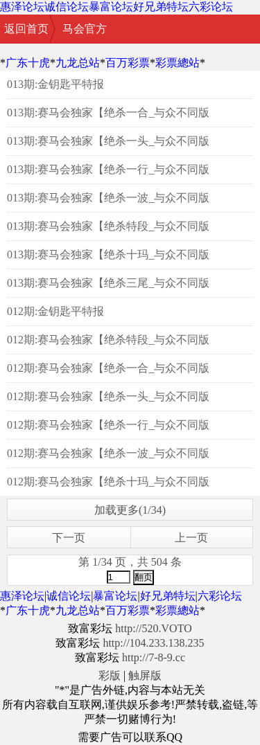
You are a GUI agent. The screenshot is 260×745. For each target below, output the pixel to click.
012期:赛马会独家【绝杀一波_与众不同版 (108, 453)
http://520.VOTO (153, 628)
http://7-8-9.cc (153, 657)
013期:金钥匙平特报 (55, 84)
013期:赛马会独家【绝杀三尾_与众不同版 (108, 283)
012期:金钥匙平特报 (55, 311)
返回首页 (26, 29)
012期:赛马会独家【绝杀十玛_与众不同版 (108, 481)
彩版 (109, 675)
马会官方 (84, 29)
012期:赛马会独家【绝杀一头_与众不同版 (108, 396)
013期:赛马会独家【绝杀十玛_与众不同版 (108, 254)
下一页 (68, 538)
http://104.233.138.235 (153, 643)
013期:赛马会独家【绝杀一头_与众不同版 (108, 141)
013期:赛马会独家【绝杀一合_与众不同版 (108, 112)
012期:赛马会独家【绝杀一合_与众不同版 (108, 368)
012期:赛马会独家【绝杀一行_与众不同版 (108, 425)
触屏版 (145, 675)
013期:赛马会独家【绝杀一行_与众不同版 (108, 169)
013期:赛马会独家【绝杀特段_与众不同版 (108, 226)
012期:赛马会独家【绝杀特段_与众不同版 (108, 339)
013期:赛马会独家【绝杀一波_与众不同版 (108, 198)
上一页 (191, 538)
